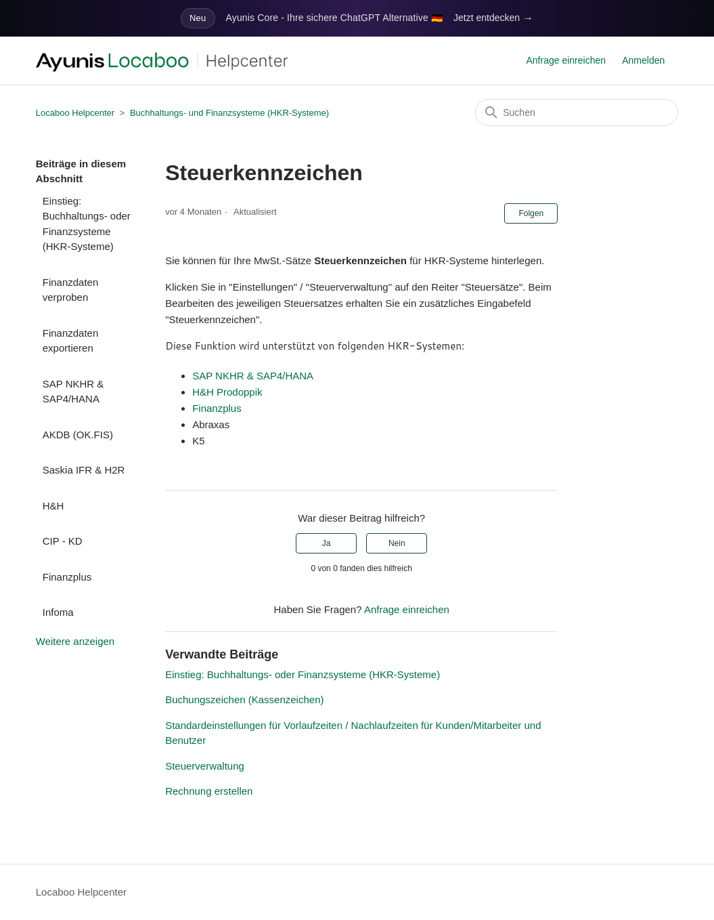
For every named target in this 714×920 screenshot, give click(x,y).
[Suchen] (576, 112)
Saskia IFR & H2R (84, 470)
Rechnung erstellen (208, 791)
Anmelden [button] (643, 60)
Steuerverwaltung (204, 766)
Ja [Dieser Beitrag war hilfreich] (326, 543)
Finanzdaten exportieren (71, 340)
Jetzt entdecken (493, 18)
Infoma (58, 612)
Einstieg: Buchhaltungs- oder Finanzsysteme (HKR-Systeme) (87, 224)
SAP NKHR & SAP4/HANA (73, 391)
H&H (53, 505)
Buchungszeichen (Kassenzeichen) (244, 699)
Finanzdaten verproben (71, 290)
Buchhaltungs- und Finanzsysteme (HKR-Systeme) (229, 113)
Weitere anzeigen (75, 641)
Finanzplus (67, 577)
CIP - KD (63, 541)
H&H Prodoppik (227, 392)
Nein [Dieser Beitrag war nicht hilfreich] (396, 543)
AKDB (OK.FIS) (78, 434)
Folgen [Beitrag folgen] (530, 213)
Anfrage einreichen (566, 60)
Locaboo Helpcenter (75, 113)
